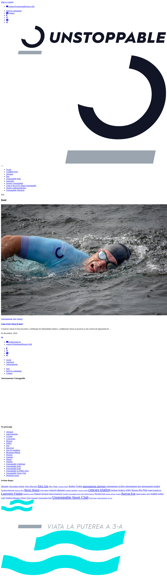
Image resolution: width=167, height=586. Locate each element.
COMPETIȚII (12, 172)
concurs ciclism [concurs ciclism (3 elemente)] (83, 490)
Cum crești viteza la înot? (12, 324)
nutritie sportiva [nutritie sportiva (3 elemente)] (110, 494)
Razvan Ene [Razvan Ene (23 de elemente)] (128, 493)
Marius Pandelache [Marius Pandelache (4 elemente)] (55, 494)
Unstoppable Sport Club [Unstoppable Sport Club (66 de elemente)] (70, 497)
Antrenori (10, 181)
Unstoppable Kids (13, 179)
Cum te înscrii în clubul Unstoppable (21, 186)
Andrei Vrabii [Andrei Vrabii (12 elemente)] (75, 486)
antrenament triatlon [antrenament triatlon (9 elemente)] (151, 486)
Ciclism (9, 436)
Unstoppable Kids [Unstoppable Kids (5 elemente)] (45, 498)
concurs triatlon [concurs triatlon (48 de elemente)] (99, 490)
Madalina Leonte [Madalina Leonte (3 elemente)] (28, 494)
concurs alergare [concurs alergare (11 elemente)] (57, 490)
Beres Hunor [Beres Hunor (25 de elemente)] (32, 490)
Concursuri (10, 439)
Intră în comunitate (14, 371)
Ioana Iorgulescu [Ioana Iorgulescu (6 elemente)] (154, 490)
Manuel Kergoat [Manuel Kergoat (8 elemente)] (41, 494)
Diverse (9, 441)
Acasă (8, 169)
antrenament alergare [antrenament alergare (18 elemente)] (94, 486)
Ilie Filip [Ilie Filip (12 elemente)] (143, 490)
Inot (14, 319)
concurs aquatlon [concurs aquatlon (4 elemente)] (71, 490)
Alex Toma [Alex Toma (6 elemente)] (53, 486)
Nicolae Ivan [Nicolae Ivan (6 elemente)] (100, 494)
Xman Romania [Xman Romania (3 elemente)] (102, 498)
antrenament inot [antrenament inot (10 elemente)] (133, 486)
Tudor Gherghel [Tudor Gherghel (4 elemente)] (32, 498)
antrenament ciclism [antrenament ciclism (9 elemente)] (115, 486)
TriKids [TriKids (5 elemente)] (23, 498)
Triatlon (9, 462)
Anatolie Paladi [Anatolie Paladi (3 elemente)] (63, 487)
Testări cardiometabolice (16, 188)
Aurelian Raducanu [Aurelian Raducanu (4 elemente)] (8, 490)
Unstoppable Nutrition (15, 190)
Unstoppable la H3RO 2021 (17, 471)
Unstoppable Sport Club (16, 473)
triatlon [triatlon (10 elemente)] (154, 494)
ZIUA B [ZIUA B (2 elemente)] (110, 498)
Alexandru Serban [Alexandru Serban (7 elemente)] (16, 486)
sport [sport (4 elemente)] (148, 494)
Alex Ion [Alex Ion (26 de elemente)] (43, 486)
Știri (8, 369)
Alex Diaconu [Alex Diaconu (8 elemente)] (31, 486)
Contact (9, 373)
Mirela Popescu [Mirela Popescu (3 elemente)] (89, 494)
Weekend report (12, 475)
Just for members (13, 450)
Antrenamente (7, 319)
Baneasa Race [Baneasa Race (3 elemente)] (19, 490)
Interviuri (10, 448)
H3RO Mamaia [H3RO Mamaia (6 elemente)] (132, 490)
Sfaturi (19, 319)
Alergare (9, 174)
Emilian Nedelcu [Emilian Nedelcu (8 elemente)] (118, 490)
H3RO (8, 443)
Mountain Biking (13, 452)
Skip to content (7, 2)
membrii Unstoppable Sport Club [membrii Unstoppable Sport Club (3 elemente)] (73, 494)
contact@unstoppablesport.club (20, 6)
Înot (7, 176)
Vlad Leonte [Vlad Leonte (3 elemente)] (93, 498)
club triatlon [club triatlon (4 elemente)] (44, 490)
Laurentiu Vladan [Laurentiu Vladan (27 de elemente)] (12, 493)
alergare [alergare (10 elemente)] (5, 486)
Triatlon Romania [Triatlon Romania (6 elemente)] (13, 498)
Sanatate (9, 457)
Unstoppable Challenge (15, 464)
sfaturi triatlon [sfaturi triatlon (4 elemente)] (141, 494)
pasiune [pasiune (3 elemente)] (118, 494)
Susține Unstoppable (14, 183)
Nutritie (9, 455)
